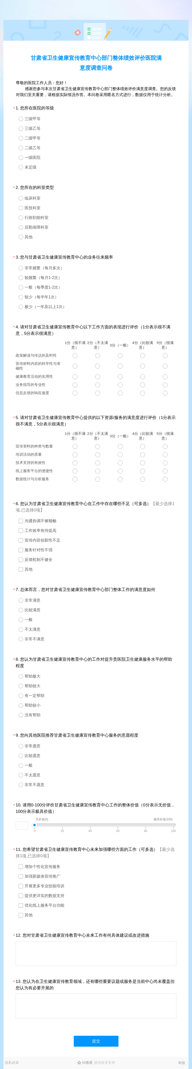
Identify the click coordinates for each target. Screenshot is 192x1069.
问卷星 (87, 1063)
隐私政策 (12, 1063)
